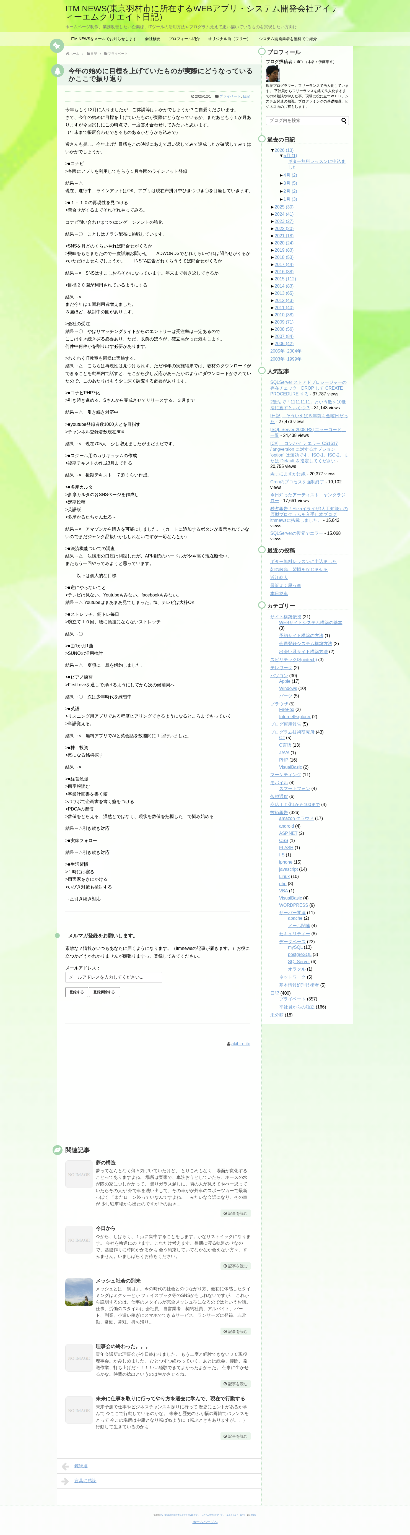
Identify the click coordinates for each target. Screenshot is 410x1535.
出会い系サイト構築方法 (303, 651)
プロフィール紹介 (184, 39)
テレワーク (281, 667)
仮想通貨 (279, 796)
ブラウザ (279, 704)
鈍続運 (74, 1466)
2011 (284, 307)
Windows (288, 688)
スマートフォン (294, 788)
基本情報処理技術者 (299, 985)
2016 (284, 271)
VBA (283, 890)
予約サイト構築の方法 (301, 635)
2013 (284, 293)
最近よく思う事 (285, 585)
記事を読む (238, 1213)
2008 (284, 329)
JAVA (284, 752)
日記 (246, 96)
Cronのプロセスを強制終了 (297, 481)
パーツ (285, 696)
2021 (284, 235)
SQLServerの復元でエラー (296, 533)
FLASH (286, 847)
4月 (290, 175)
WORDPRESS (293, 905)
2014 (284, 286)
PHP (283, 760)
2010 (284, 314)
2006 (284, 343)
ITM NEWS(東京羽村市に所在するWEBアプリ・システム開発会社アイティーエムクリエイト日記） (202, 12)
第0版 (253, 1515)
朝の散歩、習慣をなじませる (299, 569)
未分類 (277, 1015)
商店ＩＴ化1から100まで (295, 804)
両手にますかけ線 (288, 473)
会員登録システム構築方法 (305, 643)
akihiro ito (240, 1043)
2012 (284, 300)
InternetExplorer (295, 716)
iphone (285, 862)
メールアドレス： (83, 968)
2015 (285, 279)
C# (282, 737)
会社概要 (152, 39)
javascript (288, 869)
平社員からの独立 (297, 1007)
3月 (290, 183)
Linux (284, 876)
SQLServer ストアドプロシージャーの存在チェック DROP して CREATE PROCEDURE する (308, 388)
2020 (284, 243)
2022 (284, 228)
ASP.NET (288, 833)
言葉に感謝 (79, 1481)
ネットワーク (292, 977)
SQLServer (299, 961)
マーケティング (285, 774)
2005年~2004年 (286, 351)
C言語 (285, 745)
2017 (284, 264)
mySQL (295, 947)
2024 (284, 214)
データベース (292, 941)
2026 (284, 150)
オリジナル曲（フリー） (229, 39)
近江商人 (279, 577)
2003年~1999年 (286, 359)
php (283, 883)
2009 (284, 322)
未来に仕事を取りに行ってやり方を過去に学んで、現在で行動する (170, 1398)
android (286, 826)
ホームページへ (205, 1522)
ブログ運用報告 (285, 724)
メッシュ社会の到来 (118, 1281)
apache (295, 918)
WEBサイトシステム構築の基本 (310, 622)
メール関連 (299, 925)
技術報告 (279, 812)
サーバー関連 (292, 912)
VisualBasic (290, 767)
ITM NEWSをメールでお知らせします (104, 39)
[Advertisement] (159, 1102)
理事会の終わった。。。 (123, 1346)
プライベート (230, 96)
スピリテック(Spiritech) (293, 659)
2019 (284, 250)
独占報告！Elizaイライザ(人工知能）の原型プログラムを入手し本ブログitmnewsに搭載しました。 (309, 514)
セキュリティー (294, 933)
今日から (106, 1228)
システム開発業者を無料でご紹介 (288, 39)
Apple (284, 681)
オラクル (297, 969)
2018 (284, 257)
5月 (290, 155)
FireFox (286, 709)
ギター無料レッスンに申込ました (303, 561)
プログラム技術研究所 (292, 732)
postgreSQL (300, 954)
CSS (283, 840)
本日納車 (279, 593)
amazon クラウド (296, 818)
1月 (290, 199)
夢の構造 (106, 1163)
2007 (284, 336)
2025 (284, 207)
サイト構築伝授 (285, 616)
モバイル (279, 782)
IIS (282, 855)
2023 (284, 221)
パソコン (279, 675)
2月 (290, 191)
